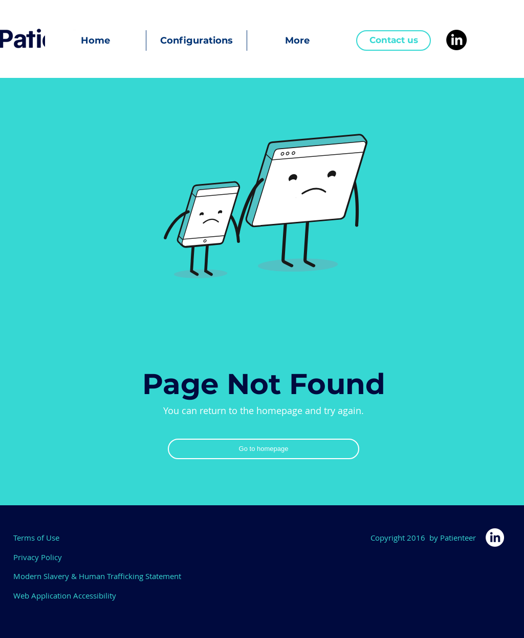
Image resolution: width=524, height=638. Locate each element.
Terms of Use (36, 537)
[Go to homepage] (263, 449)
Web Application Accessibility (64, 595)
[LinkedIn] (456, 40)
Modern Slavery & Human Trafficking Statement (97, 576)
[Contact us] (393, 40)
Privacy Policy (37, 557)
